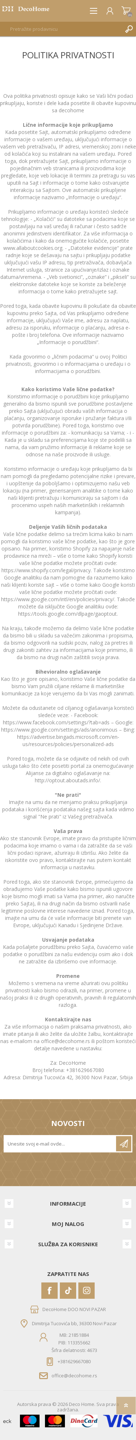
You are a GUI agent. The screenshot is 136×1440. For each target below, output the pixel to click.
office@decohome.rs (74, 1375)
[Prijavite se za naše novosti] (60, 1143)
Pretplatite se (123, 1143)
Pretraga (128, 29)
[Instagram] (86, 1290)
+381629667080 (74, 1361)
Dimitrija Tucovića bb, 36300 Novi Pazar (74, 1323)
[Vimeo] (68, 1290)
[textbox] (60, 29)
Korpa (126, 11)
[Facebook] (49, 1290)
